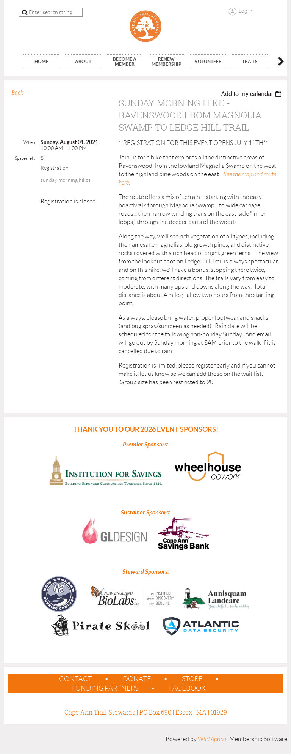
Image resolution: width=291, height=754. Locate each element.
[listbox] (252, 94)
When (29, 142)
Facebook (187, 688)
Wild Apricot (213, 739)
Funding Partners (105, 688)
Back (17, 92)
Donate (137, 679)
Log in (245, 11)
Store (192, 679)
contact (75, 679)
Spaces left (25, 158)
